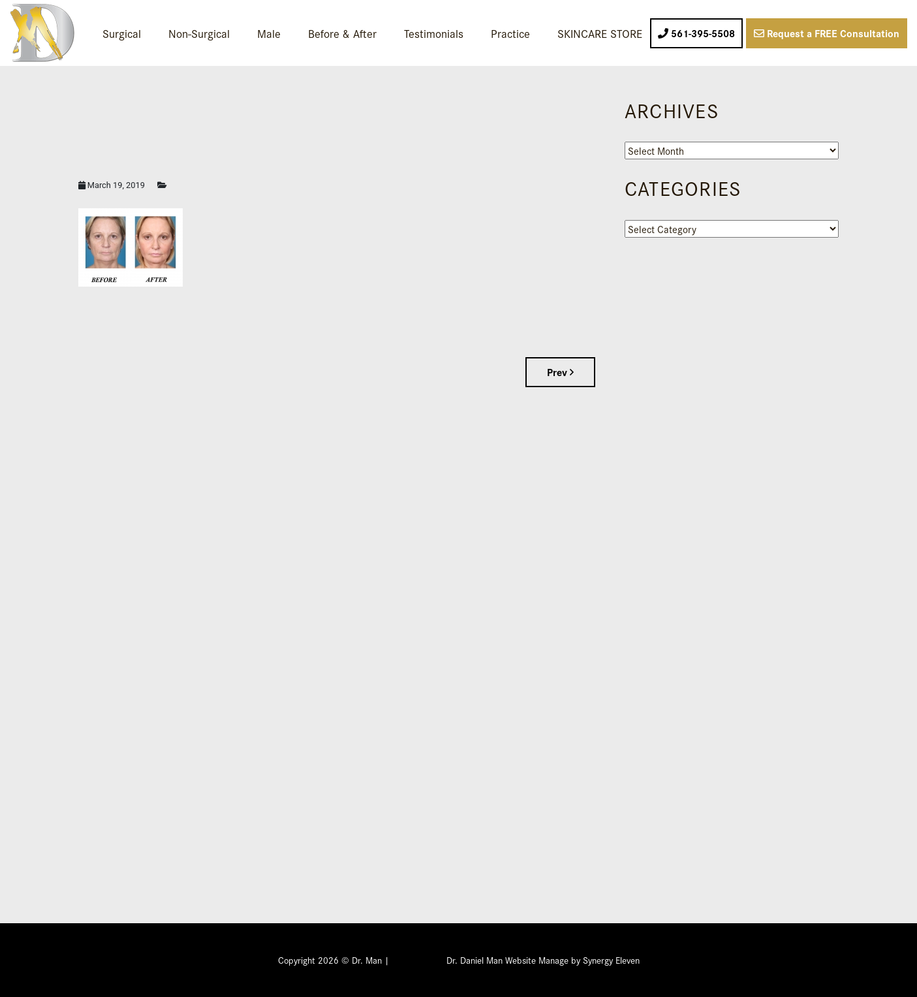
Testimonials (433, 33)
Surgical (121, 33)
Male (269, 33)
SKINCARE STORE (599, 33)
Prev (560, 371)
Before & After (342, 33)
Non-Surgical (199, 33)
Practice (510, 33)
